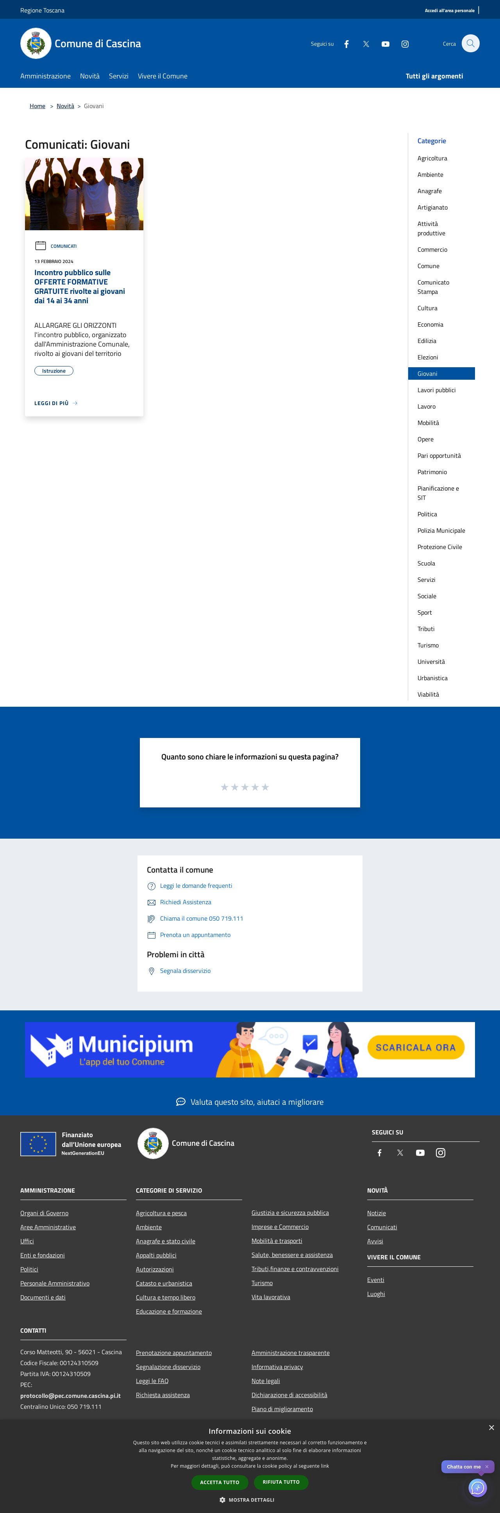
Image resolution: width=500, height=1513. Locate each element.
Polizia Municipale (441, 530)
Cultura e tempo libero (165, 1297)
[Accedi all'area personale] (450, 10)
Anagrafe (430, 191)
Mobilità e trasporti (277, 1240)
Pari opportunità (439, 455)
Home (37, 105)
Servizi (427, 579)
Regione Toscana (42, 10)
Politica (427, 514)
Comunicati (55, 246)
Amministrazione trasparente (291, 1352)
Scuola (426, 563)
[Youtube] (381, 43)
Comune (428, 265)
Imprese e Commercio (280, 1226)
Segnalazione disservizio (168, 1366)
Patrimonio (432, 471)
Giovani (428, 373)
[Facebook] (342, 43)
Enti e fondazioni (42, 1255)
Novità (65, 105)
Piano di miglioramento (282, 1408)
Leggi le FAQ (152, 1380)
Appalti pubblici (156, 1255)
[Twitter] (362, 43)
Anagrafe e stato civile (165, 1241)
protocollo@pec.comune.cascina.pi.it (70, 1395)
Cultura (428, 308)
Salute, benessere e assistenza (292, 1254)
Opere (426, 439)
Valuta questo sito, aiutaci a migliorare (250, 1101)
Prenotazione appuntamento (174, 1352)
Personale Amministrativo (54, 1283)
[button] (250, 1500)
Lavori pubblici (437, 390)
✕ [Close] (487, 1466)
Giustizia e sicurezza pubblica (290, 1212)
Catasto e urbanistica (164, 1283)
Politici (29, 1269)
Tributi (426, 628)
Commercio (432, 249)
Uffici (27, 1241)
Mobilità (428, 422)
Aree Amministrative (48, 1227)
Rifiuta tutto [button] (281, 1482)
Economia (430, 324)
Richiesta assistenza (163, 1394)
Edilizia (427, 340)
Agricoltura (432, 158)
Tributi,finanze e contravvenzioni (295, 1268)
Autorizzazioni (155, 1269)
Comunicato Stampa (433, 286)
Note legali (266, 1380)
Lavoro (427, 406)
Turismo (428, 645)
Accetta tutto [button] (219, 1482)
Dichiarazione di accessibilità (289, 1394)
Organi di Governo (44, 1213)
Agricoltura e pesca (161, 1213)
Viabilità (428, 694)
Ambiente (430, 174)
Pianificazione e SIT (438, 493)
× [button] (491, 1428)
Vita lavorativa (271, 1296)
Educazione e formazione (169, 1311)
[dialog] (250, 1466)
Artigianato (433, 207)
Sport (425, 612)
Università (431, 661)
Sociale (427, 596)
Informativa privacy (277, 1366)
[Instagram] (401, 43)
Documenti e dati (43, 1297)
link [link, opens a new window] (325, 1466)
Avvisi (375, 1241)
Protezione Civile (440, 546)
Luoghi (376, 1293)
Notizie (376, 1213)
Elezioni (428, 357)
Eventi (375, 1279)
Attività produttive (431, 228)
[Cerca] (470, 43)
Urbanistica (433, 678)
